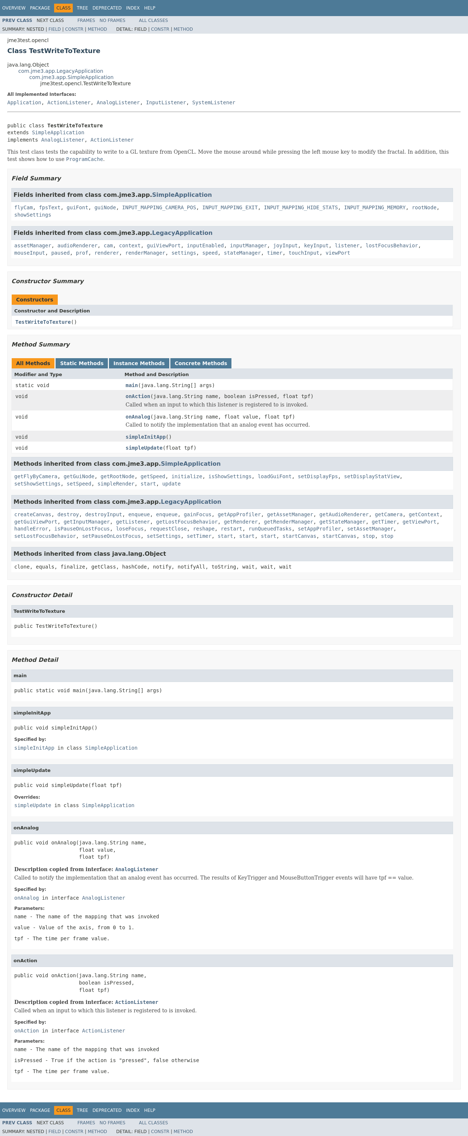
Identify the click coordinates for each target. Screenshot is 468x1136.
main (132, 385)
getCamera (389, 514)
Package (40, 8)
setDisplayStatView (372, 476)
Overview (14, 8)
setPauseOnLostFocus (111, 536)
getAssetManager (290, 514)
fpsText (49, 207)
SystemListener (213, 102)
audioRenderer (77, 245)
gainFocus (198, 514)
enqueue (139, 514)
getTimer (384, 522)
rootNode (424, 207)
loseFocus (130, 529)
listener (347, 245)
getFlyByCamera (35, 476)
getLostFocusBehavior (187, 522)
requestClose (168, 529)
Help (149, 8)
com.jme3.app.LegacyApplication (60, 71)
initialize (186, 476)
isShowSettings (230, 476)
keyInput (316, 245)
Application (24, 102)
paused (60, 253)
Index (133, 8)
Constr (74, 29)
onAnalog (138, 417)
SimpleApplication (58, 132)
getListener (133, 522)
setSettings (164, 536)
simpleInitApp (146, 437)
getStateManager (342, 522)
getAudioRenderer (344, 514)
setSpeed (79, 484)
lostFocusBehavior (392, 245)
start (148, 484)
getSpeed (153, 476)
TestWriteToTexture (43, 322)
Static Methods (81, 363)
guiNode (105, 207)
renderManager (145, 253)
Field (54, 29)
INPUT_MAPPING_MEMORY (375, 207)
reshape (204, 529)
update (171, 484)
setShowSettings (37, 484)
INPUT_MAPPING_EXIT (230, 207)
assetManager (32, 245)
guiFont (77, 207)
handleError (31, 529)
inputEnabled (205, 245)
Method (97, 29)
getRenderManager (288, 522)
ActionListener (69, 102)
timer (274, 253)
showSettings (32, 215)
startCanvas (299, 536)
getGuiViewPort (35, 522)
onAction (138, 396)
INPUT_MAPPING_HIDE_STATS (301, 207)
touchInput (303, 253)
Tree (82, 8)
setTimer (199, 536)
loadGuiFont (275, 476)
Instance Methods (139, 363)
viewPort (337, 253)
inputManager (248, 245)
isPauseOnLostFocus (82, 529)
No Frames (112, 20)
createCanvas (32, 514)
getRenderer (241, 522)
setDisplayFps (318, 476)
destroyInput (103, 514)
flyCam (23, 207)
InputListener (166, 102)
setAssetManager (370, 529)
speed (210, 253)
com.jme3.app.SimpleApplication (71, 77)
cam (108, 245)
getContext (424, 514)
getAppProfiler (239, 514)
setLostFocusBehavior (45, 536)
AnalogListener (118, 102)
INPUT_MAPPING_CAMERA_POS (159, 207)
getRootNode (118, 476)
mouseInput (29, 253)
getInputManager (87, 522)
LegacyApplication (182, 232)
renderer (106, 253)
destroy (68, 514)
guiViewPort (164, 245)
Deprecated (107, 8)
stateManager (242, 253)
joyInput (285, 245)
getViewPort (420, 522)
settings (183, 253)
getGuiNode (79, 476)
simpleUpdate (144, 448)
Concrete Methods (201, 363)
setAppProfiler (319, 529)
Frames (86, 20)
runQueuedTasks (270, 529)
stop (369, 536)
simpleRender (116, 484)
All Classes (153, 20)
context (130, 245)
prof (82, 253)
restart (231, 529)
